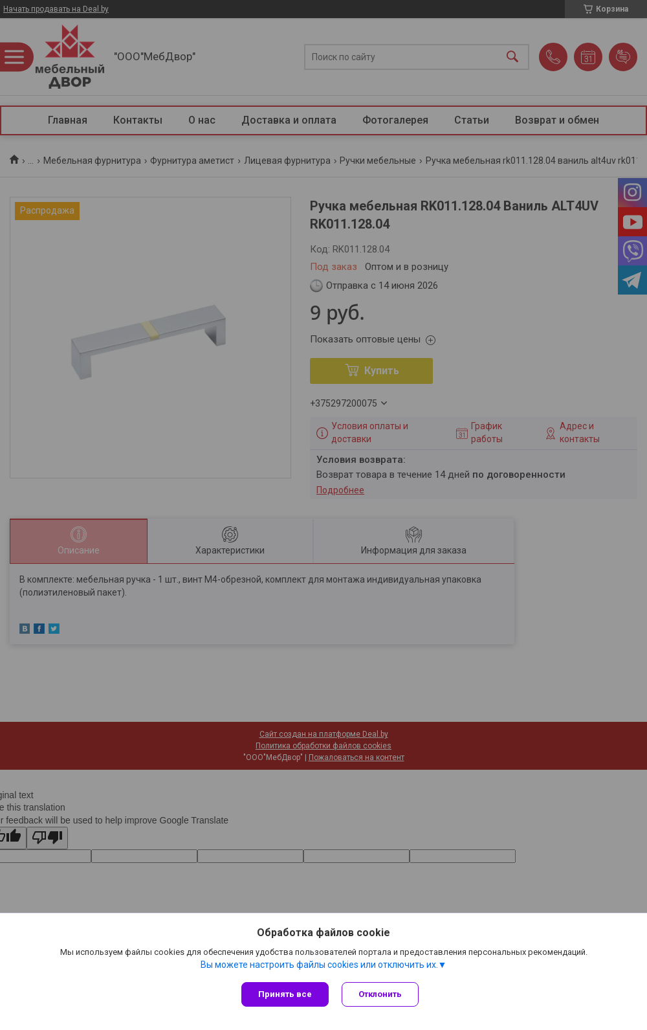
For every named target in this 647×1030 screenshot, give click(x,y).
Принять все (285, 994)
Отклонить (380, 994)
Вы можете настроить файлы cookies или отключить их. (319, 964)
